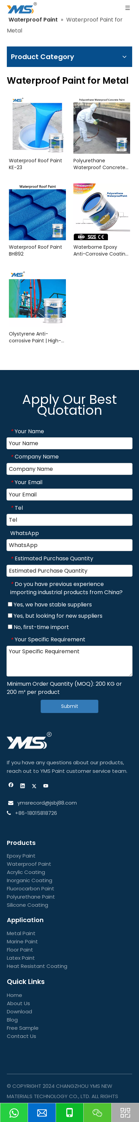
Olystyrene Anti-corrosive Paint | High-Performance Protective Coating (35, 337)
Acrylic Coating (26, 872)
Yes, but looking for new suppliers (55, 616)
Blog (12, 1019)
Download (19, 1011)
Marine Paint (22, 941)
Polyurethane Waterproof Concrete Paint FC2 (99, 164)
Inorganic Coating (29, 880)
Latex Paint (21, 957)
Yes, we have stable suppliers (50, 604)
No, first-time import (38, 627)
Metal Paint (21, 933)
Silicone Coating (27, 904)
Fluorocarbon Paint (30, 888)
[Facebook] (11, 786)
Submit (69, 706)
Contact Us (21, 1036)
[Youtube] (46, 786)
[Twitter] (34, 786)
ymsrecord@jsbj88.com (46, 802)
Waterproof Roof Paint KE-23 (35, 164)
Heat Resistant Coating (37, 966)
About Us (18, 1003)
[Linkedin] (22, 786)
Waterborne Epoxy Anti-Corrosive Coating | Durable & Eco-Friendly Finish (100, 250)
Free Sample (23, 1027)
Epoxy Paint (21, 855)
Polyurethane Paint (31, 896)
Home (14, 995)
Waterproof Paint (29, 863)
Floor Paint (20, 949)
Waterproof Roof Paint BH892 (35, 250)
